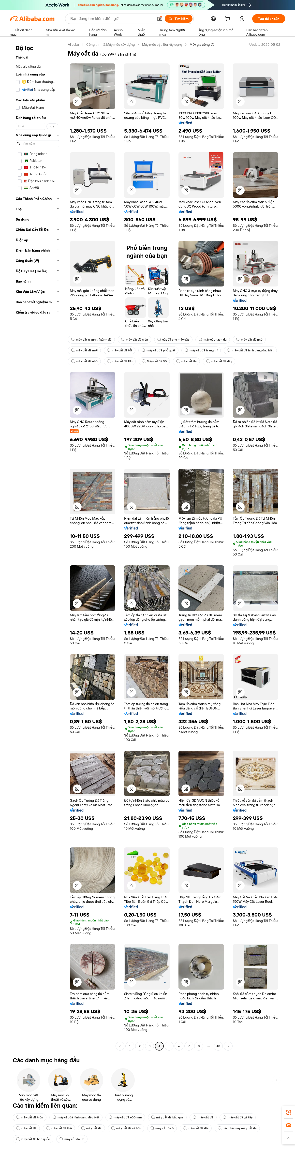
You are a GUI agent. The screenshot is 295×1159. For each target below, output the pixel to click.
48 (218, 1046)
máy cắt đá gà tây (238, 1117)
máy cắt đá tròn (134, 340)
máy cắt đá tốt (120, 350)
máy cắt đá (186, 361)
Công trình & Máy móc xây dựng (110, 44)
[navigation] (37, 546)
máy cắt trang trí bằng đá (91, 340)
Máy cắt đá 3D (154, 361)
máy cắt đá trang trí (201, 350)
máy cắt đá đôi (195, 1128)
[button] (160, 19)
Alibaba (73, 44)
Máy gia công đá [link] (202, 44)
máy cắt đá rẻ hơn (126, 1128)
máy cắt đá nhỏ (249, 340)
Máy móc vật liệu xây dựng (162, 44)
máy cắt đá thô (59, 1128)
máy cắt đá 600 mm (125, 1117)
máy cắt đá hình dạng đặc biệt (250, 350)
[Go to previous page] (120, 1046)
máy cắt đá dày (219, 361)
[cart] (228, 19)
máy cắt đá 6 (162, 1128)
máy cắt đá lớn (120, 361)
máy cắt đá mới (84, 350)
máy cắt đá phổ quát (158, 350)
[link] (288, 1112)
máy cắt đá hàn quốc (33, 1139)
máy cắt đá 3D (72, 1139)
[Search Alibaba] (111, 18)
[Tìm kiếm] (178, 19)
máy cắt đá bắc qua (167, 1117)
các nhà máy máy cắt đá (237, 1128)
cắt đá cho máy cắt (173, 340)
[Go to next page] (228, 1046)
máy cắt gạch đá (213, 340)
